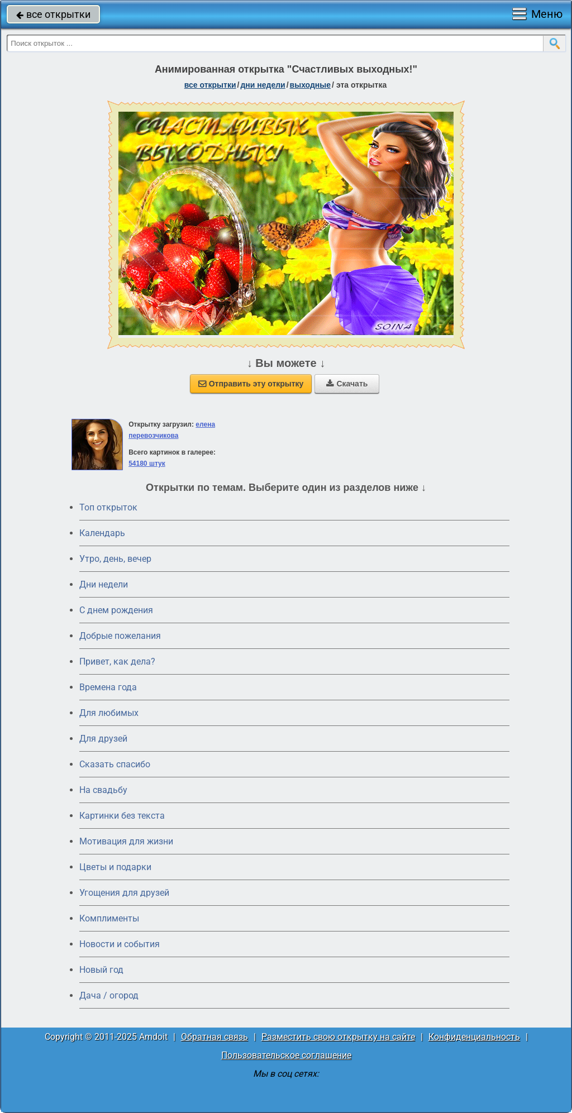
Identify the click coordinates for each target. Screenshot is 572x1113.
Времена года (108, 687)
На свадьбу (103, 790)
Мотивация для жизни (126, 841)
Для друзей (103, 738)
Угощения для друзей (124, 892)
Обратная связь (214, 1036)
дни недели (262, 84)
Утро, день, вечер (115, 558)
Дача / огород (109, 995)
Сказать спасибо (114, 764)
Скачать (347, 383)
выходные (310, 84)
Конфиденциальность (474, 1036)
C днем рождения (116, 610)
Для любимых (109, 713)
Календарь (102, 533)
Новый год (101, 969)
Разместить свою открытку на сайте (338, 1036)
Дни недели (103, 584)
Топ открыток (108, 507)
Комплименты (109, 918)
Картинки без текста (122, 815)
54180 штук (146, 463)
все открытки (53, 14)
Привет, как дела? (117, 661)
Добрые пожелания (120, 635)
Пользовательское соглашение (286, 1055)
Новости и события (119, 944)
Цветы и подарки (115, 867)
